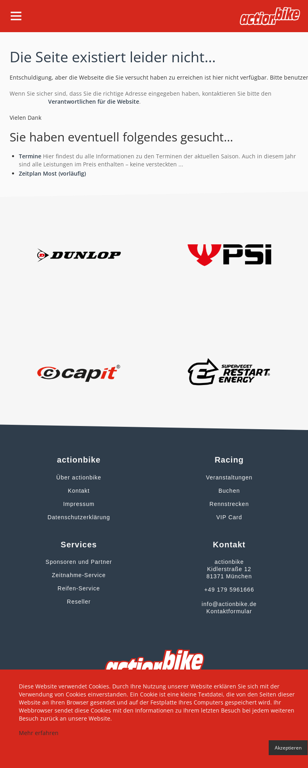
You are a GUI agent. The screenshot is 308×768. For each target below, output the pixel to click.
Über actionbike (78, 477)
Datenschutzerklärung (78, 517)
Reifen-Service (79, 588)
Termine (30, 156)
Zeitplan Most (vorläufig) (52, 173)
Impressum (78, 504)
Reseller (79, 601)
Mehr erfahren (39, 733)
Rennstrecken (229, 504)
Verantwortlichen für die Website (93, 101)
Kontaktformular (229, 611)
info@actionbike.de (229, 604)
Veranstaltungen (229, 477)
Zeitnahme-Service (79, 575)
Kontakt (78, 490)
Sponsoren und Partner (79, 562)
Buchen (229, 490)
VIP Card (229, 517)
